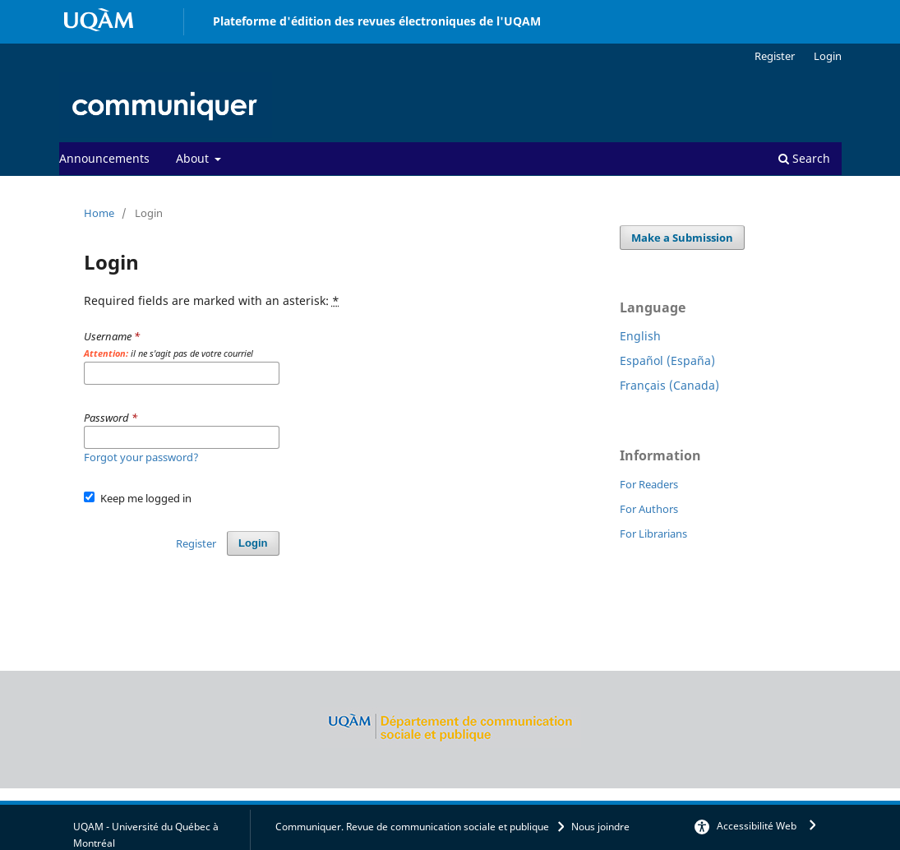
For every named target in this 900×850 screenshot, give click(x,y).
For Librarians (653, 533)
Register (775, 56)
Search (804, 158)
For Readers (649, 484)
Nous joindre (600, 827)
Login (828, 56)
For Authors (649, 508)
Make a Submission (682, 237)
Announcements (104, 158)
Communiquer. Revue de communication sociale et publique (412, 827)
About (194, 158)
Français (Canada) (669, 385)
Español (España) (667, 360)
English (640, 336)
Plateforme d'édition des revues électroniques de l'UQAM (377, 21)
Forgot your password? (141, 457)
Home (99, 213)
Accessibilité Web (756, 826)
